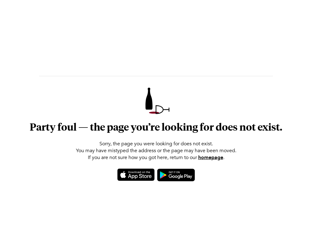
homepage (210, 157)
